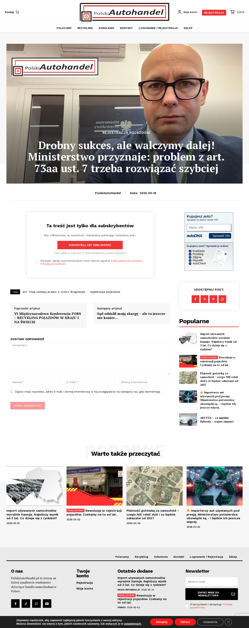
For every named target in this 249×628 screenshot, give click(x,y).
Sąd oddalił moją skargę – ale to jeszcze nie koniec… (131, 316)
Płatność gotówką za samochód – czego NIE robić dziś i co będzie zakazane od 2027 (219, 379)
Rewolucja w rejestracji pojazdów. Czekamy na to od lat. (218, 361)
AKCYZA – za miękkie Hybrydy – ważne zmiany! (217, 419)
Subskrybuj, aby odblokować (90, 245)
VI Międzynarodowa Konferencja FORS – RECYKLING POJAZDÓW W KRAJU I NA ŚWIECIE (47, 318)
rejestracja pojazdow (105, 291)
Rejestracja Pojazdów (126, 132)
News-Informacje (128, 589)
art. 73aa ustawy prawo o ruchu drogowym (54, 291)
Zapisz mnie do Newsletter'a (216, 594)
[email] (211, 581)
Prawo (121, 607)
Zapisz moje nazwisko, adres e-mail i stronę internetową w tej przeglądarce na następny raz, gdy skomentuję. (88, 391)
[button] (12, 12)
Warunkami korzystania (127, 260)
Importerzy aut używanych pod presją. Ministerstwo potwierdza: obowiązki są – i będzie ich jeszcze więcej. (218, 399)
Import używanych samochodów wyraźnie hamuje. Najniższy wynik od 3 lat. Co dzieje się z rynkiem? (218, 341)
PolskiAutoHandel (108, 193)
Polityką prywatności (53, 263)
